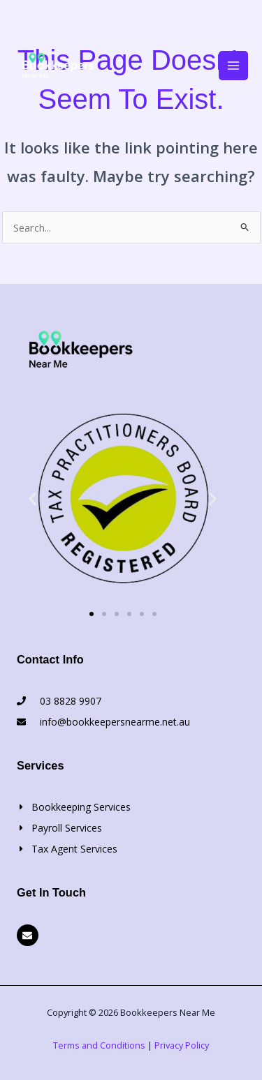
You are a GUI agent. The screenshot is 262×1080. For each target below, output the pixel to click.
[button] (32, 498)
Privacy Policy (181, 1045)
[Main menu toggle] (233, 65)
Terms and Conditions (99, 1045)
